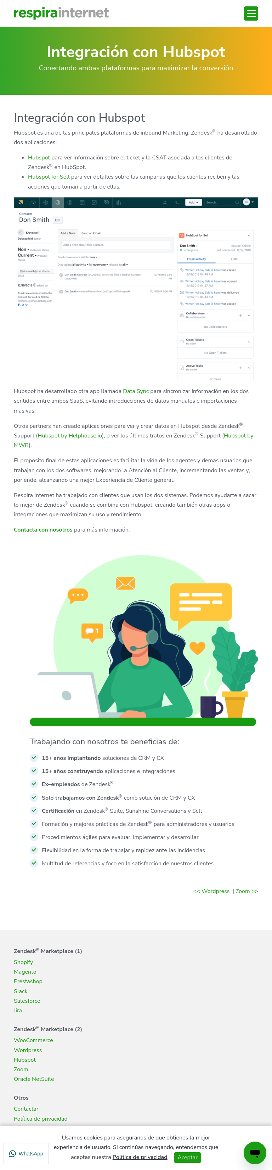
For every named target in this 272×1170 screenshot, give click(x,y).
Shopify (23, 962)
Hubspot (39, 158)
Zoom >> (247, 891)
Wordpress (28, 1050)
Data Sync (136, 391)
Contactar (26, 1109)
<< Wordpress (212, 891)
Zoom (21, 1069)
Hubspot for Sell (49, 177)
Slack (20, 991)
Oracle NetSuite (34, 1079)
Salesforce (27, 1001)
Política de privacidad (41, 1119)
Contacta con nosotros (43, 530)
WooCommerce (33, 1040)
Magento (25, 972)
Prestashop (28, 981)
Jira (18, 1010)
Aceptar (187, 1157)
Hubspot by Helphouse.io (70, 436)
